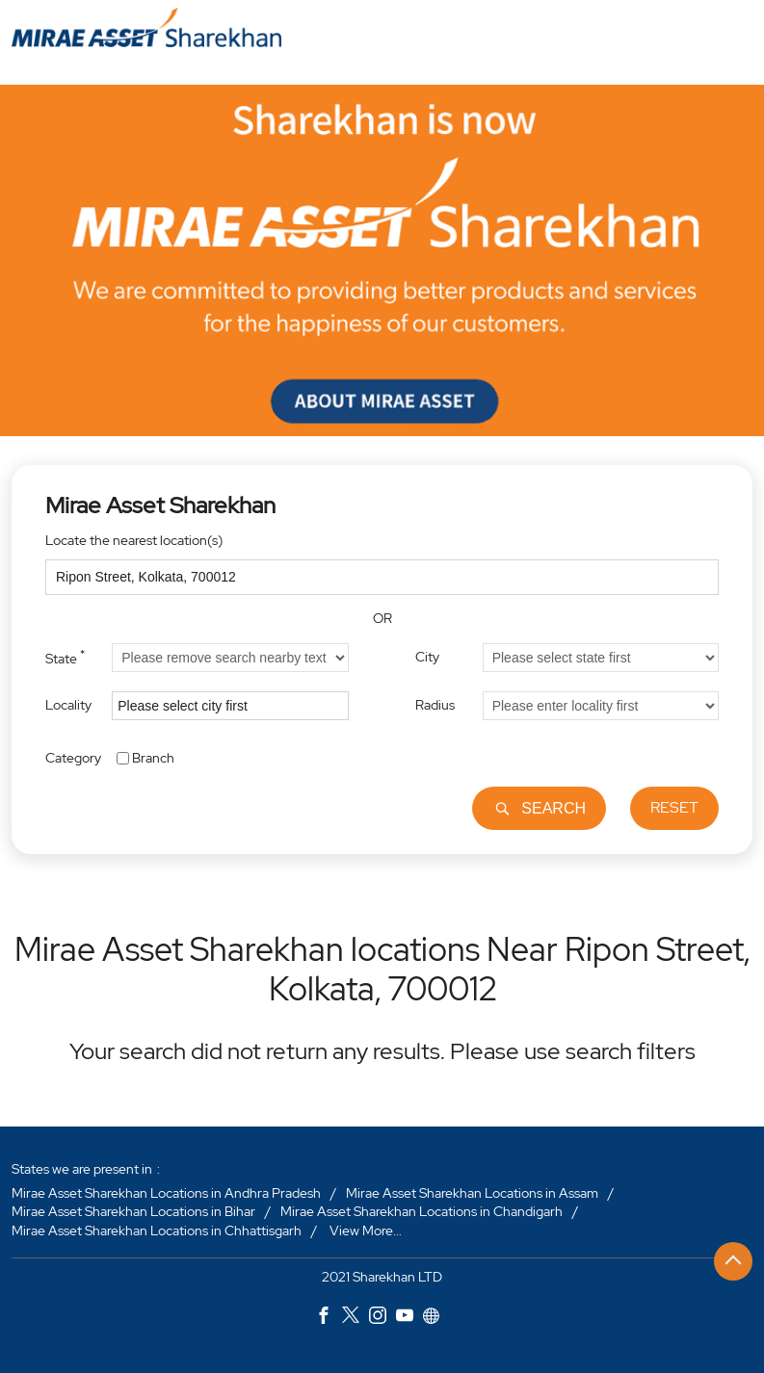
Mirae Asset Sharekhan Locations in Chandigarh (421, 1212)
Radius (435, 704)
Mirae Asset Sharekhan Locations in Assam (472, 1193)
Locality (68, 704)
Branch (153, 756)
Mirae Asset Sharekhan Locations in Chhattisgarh (157, 1230)
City (427, 656)
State (65, 656)
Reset (674, 807)
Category (73, 756)
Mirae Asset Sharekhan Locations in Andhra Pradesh (166, 1193)
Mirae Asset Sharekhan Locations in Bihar (133, 1212)
